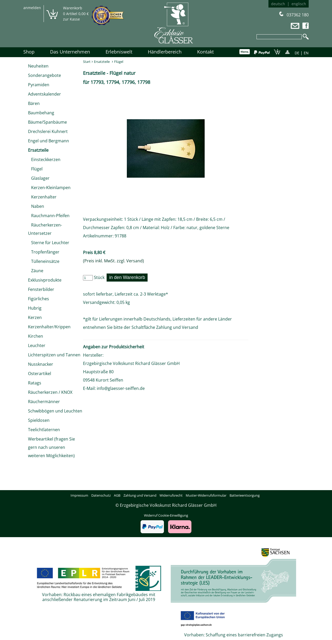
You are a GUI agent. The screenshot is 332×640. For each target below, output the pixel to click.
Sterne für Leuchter (48, 242)
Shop (28, 52)
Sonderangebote (44, 75)
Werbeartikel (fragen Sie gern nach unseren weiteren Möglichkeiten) (51, 447)
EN (306, 52)
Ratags (34, 383)
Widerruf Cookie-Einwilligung (166, 515)
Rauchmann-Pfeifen (49, 215)
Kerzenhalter (42, 197)
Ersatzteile (38, 150)
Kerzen (35, 317)
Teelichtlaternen (44, 429)
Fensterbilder (41, 289)
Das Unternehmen (70, 52)
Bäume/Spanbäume (47, 122)
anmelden (32, 7)
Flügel (35, 169)
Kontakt (205, 52)
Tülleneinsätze (43, 261)
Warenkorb (72, 7)
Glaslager (39, 178)
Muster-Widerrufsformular (206, 495)
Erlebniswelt (119, 52)
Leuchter (36, 345)
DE (297, 52)
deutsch (278, 3)
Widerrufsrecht (171, 495)
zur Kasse (71, 19)
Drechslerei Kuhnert (48, 131)
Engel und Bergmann (48, 141)
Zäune (35, 271)
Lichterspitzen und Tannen (54, 355)
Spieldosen (39, 420)
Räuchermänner (44, 401)
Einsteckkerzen (44, 159)
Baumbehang (41, 113)
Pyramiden (38, 85)
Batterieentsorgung (245, 495)
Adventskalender (44, 94)
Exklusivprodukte (44, 280)
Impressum (79, 495)
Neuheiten (38, 66)
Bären (34, 103)
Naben (36, 206)
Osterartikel (39, 373)
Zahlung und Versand (177, 327)
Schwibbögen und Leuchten (55, 411)
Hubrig (35, 308)
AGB (117, 495)
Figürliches (38, 299)
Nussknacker (40, 364)
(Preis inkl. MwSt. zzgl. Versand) (113, 261)
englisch (299, 3)
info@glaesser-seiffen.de (121, 388)
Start (87, 61)
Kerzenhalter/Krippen (49, 327)
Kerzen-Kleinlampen (49, 187)
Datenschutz (101, 495)
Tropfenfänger (43, 252)
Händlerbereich (165, 52)
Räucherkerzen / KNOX (50, 392)
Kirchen (35, 336)
